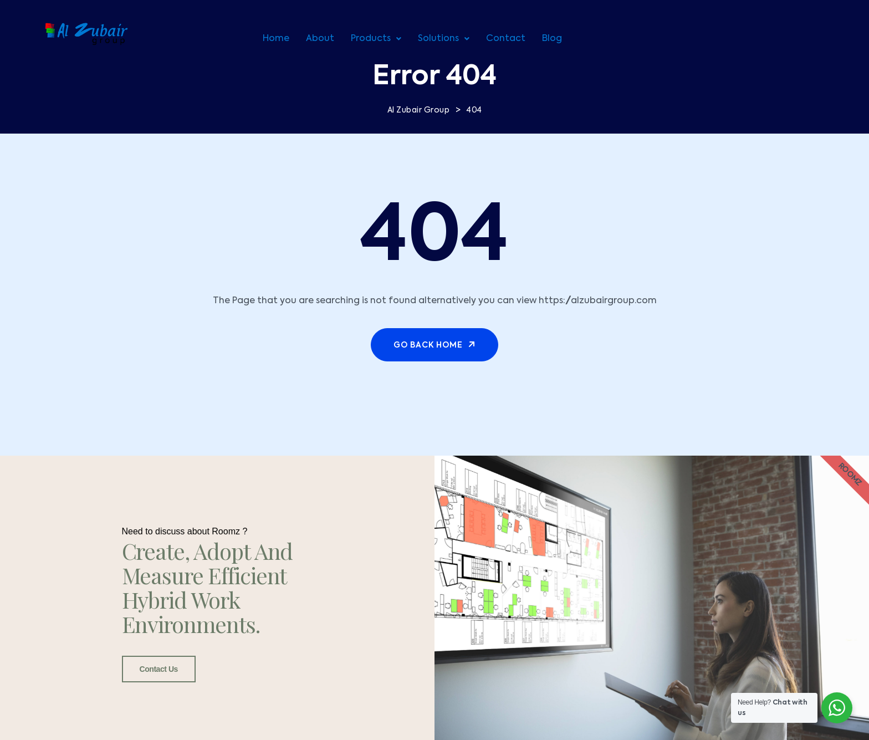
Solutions (443, 38)
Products (376, 38)
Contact (505, 38)
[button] (376, 39)
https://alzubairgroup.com (598, 301)
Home (276, 38)
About (320, 38)
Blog (552, 38)
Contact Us (159, 669)
